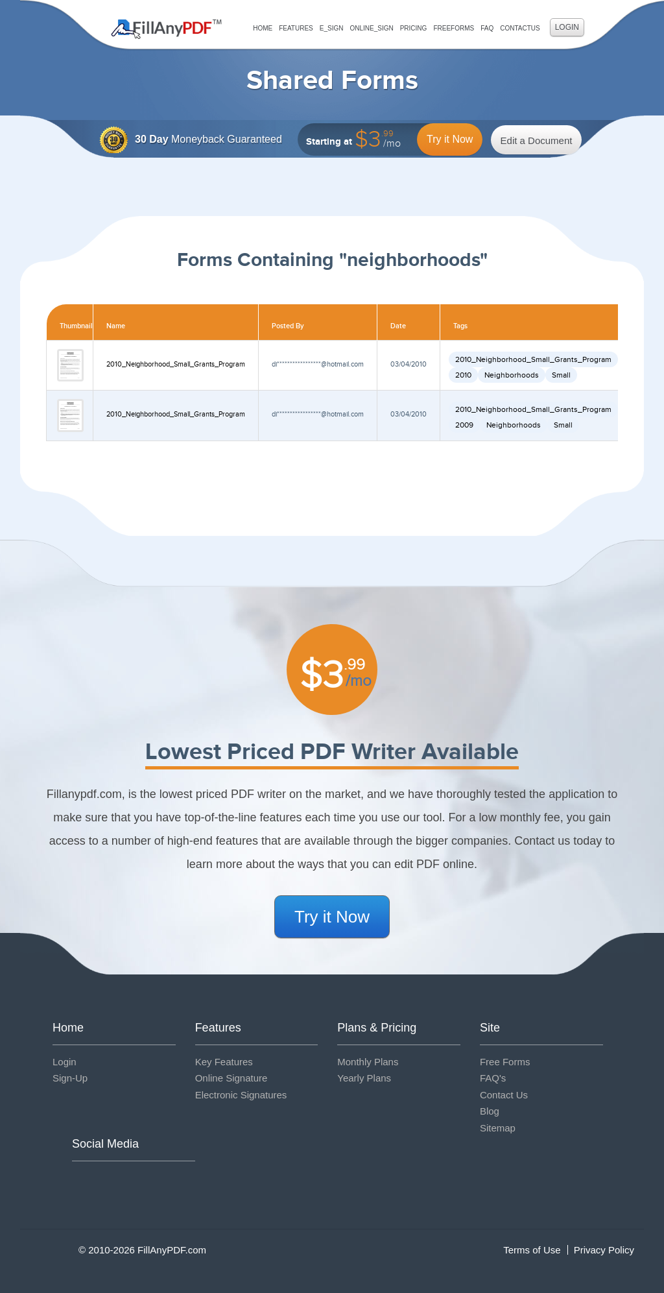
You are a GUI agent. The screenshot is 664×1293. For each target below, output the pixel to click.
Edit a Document (537, 140)
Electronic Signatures (241, 1094)
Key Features (224, 1061)
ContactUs (520, 28)
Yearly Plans (364, 1077)
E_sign (332, 28)
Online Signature (231, 1077)
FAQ (486, 28)
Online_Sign (371, 28)
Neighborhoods (511, 375)
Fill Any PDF (166, 29)
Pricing (413, 28)
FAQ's (493, 1077)
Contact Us (504, 1094)
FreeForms (453, 28)
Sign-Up (70, 1077)
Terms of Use (531, 1249)
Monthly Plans (367, 1061)
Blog (489, 1111)
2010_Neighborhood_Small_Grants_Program (175, 364)
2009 (464, 424)
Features (296, 28)
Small (561, 375)
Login (567, 27)
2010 (463, 375)
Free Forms (505, 1061)
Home (262, 28)
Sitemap (498, 1127)
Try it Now (450, 139)
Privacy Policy (604, 1249)
